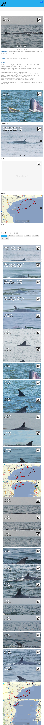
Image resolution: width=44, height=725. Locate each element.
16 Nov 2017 (19, 235)
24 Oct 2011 (5, 238)
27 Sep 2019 (11, 235)
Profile (40, 9)
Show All (4, 235)
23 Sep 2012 (35, 235)
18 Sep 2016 (27, 235)
